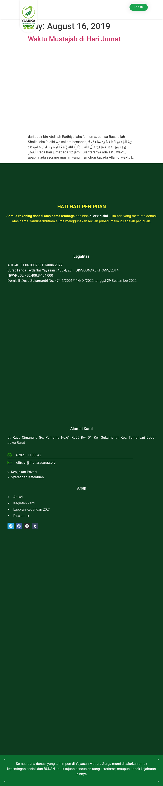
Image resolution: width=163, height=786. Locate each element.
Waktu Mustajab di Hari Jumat (74, 39)
